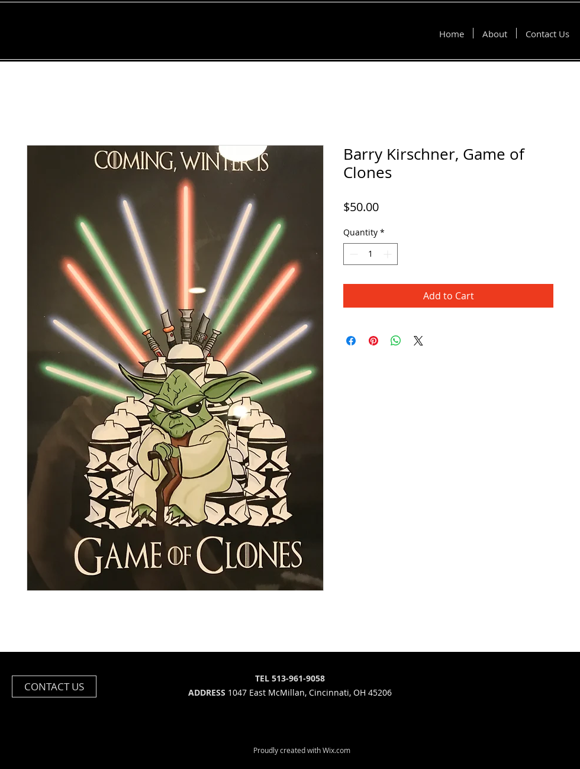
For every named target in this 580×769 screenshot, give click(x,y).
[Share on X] (418, 341)
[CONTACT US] (54, 686)
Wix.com (336, 750)
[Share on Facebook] (351, 341)
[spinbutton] (370, 254)
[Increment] (388, 254)
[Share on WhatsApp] (396, 341)
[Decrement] (352, 254)
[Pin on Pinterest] (373, 341)
